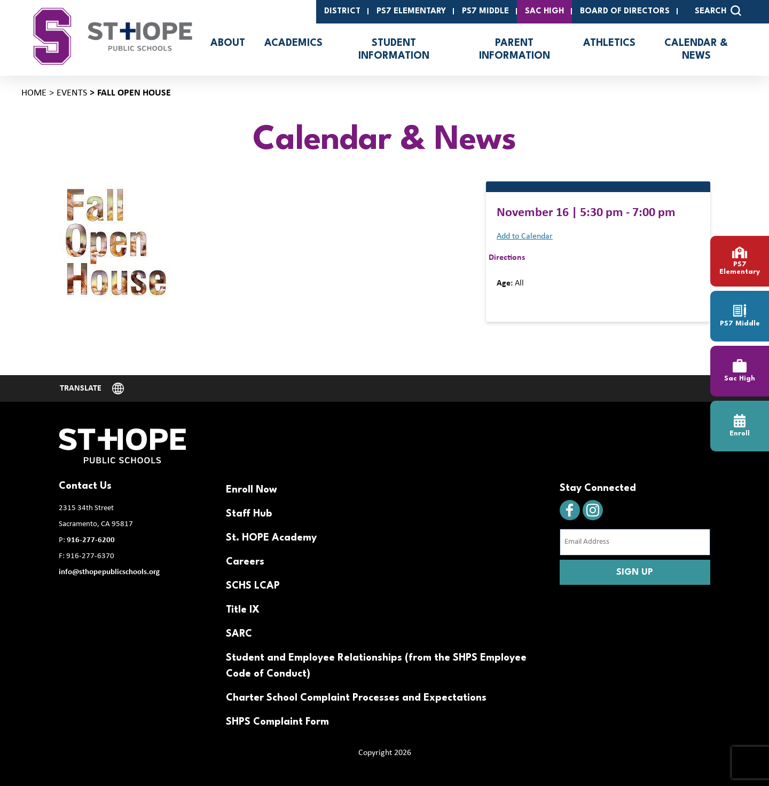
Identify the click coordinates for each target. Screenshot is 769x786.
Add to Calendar (525, 236)
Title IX (243, 610)
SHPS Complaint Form (277, 722)
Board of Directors (625, 11)
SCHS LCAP (253, 586)
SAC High (544, 11)
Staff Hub (249, 514)
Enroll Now (251, 490)
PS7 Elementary (411, 11)
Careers (245, 562)
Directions (507, 257)
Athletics (609, 43)
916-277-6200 (91, 540)
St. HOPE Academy (271, 538)
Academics (293, 43)
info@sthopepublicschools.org (109, 572)
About (227, 43)
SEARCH (718, 10)
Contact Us (85, 486)
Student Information (393, 49)
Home (33, 93)
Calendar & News (696, 49)
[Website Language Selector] (92, 388)
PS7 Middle (485, 11)
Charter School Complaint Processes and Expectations (356, 698)
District (342, 11)
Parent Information (514, 49)
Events (72, 93)
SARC (239, 634)
